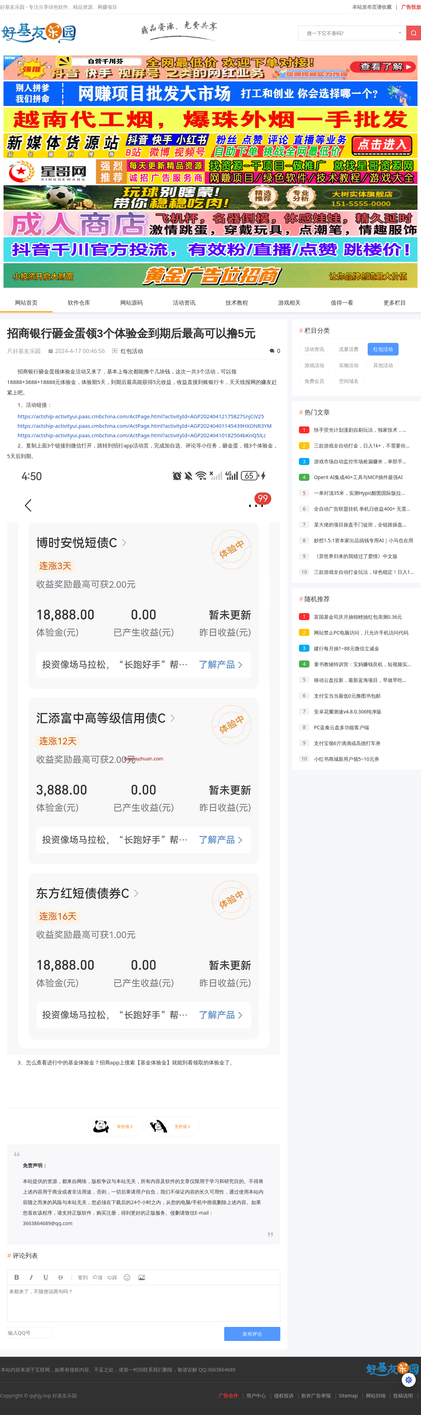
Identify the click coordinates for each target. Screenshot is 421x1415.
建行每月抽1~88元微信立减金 (339, 648)
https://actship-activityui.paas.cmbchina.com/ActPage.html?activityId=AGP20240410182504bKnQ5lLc (142, 435)
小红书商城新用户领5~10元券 (339, 759)
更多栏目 (401, 302)
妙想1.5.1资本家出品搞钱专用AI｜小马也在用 (356, 540)
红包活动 (132, 351)
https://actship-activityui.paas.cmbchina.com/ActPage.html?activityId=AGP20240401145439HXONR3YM (145, 425)
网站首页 (26, 302)
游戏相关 (296, 302)
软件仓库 (86, 302)
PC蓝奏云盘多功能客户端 (334, 727)
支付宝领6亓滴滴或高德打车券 (340, 743)
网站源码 (138, 302)
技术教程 (244, 302)
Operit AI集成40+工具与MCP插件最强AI (351, 477)
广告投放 (411, 7)
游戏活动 (314, 365)
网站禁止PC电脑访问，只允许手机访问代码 (353, 632)
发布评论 (252, 1333)
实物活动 (349, 365)
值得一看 (349, 302)
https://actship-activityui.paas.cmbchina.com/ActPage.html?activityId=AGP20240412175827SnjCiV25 (141, 416)
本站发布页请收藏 (372, 7)
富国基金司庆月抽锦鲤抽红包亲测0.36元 (350, 616)
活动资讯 (191, 302)
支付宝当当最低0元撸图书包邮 (340, 695)
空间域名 (349, 381)
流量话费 (349, 349)
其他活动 (383, 365)
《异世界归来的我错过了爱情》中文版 (348, 556)
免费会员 (314, 381)
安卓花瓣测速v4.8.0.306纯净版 (340, 711)
